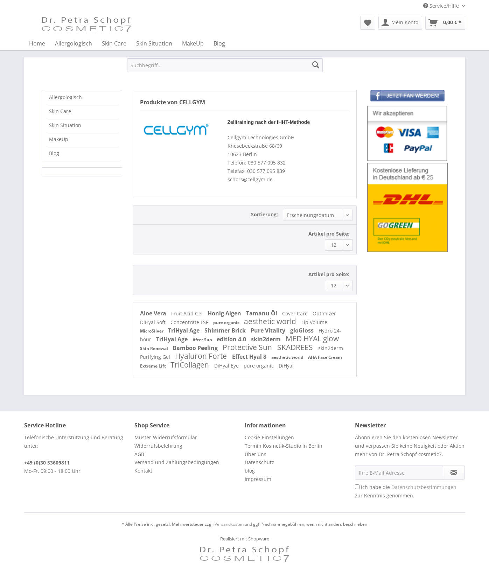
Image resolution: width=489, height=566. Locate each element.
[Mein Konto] (400, 23)
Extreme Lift (153, 366)
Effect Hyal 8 (250, 357)
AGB (139, 454)
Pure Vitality (269, 330)
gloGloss (302, 330)
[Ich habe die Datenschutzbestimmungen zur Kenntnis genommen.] (357, 486)
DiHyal (286, 365)
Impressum (258, 479)
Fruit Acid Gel (187, 313)
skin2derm (266, 339)
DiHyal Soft (153, 322)
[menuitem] (367, 23)
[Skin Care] (114, 43)
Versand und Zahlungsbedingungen (176, 462)
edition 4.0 (232, 339)
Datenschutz (259, 462)
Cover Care (295, 313)
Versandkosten (229, 524)
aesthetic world (271, 321)
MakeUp (58, 139)
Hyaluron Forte (202, 356)
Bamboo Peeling (196, 348)
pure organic (226, 323)
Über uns (255, 454)
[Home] (37, 43)
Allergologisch (65, 97)
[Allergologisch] (73, 43)
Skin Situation (65, 125)
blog (250, 470)
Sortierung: (264, 214)
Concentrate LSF (190, 322)
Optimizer (324, 313)
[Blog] (219, 43)
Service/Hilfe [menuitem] (441, 5)
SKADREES (296, 347)
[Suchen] (316, 65)
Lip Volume (314, 322)
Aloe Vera (154, 313)
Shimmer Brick (225, 330)
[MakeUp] (193, 43)
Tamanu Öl (262, 313)
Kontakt (143, 470)
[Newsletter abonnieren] (454, 473)
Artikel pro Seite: (328, 233)
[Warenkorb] (445, 23)
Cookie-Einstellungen (269, 437)
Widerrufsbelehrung (158, 445)
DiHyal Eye (227, 365)
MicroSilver (152, 331)
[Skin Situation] (154, 43)
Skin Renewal (154, 348)
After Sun (203, 340)
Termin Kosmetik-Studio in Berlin (283, 445)
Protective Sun (248, 347)
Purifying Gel (156, 357)
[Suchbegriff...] (225, 65)
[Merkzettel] (367, 23)
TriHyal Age (184, 330)
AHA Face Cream (325, 357)
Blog (54, 153)
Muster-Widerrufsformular (165, 437)
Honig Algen (225, 313)
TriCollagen (190, 365)
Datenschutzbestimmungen (423, 487)
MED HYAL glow (312, 338)
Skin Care (60, 111)
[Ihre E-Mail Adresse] (399, 473)
